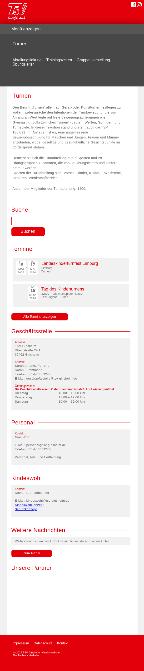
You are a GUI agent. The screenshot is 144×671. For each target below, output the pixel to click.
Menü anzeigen (26, 29)
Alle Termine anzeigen (39, 317)
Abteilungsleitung (27, 60)
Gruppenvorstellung (93, 60)
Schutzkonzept (26, 509)
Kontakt (62, 643)
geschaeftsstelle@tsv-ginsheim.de (51, 378)
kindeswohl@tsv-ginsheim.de (48, 500)
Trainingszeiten (59, 60)
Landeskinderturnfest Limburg (69, 263)
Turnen (20, 43)
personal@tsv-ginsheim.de (46, 445)
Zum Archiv (31, 553)
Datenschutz (43, 643)
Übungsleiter (23, 64)
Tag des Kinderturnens (62, 289)
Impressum (21, 643)
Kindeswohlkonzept (29, 505)
